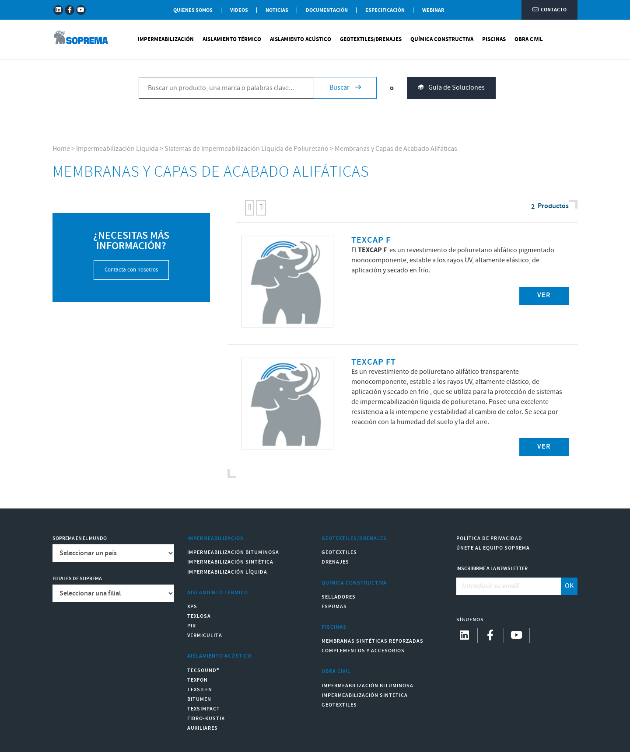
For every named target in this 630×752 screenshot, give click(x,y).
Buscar (345, 87)
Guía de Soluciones (451, 88)
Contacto (549, 10)
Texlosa (199, 616)
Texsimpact (203, 709)
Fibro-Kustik (206, 718)
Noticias (277, 10)
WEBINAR (433, 10)
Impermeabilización (166, 39)
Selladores (339, 597)
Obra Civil (528, 39)
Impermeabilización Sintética (230, 562)
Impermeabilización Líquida (117, 148)
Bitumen (199, 699)
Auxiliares (202, 728)
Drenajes (335, 562)
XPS (192, 606)
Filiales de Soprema (77, 578)
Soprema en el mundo (79, 538)
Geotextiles (339, 552)
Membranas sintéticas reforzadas (373, 641)
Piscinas (494, 39)
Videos (239, 10)
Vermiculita (204, 635)
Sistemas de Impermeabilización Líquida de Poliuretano (246, 148)
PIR (191, 626)
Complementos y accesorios (363, 651)
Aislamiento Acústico (300, 39)
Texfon (197, 680)
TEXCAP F (371, 240)
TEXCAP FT (373, 362)
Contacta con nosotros (131, 270)
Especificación (385, 10)
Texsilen (199, 689)
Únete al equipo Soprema (493, 548)
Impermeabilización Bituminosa (233, 552)
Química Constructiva (441, 39)
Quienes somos (193, 10)
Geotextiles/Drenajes (371, 39)
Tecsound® (203, 670)
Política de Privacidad (489, 538)
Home (61, 148)
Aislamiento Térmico (232, 39)
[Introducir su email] (509, 586)
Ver (544, 295)
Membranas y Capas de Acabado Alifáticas (396, 148)
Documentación (327, 10)
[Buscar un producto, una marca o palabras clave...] (226, 88)
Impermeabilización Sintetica (365, 695)
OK (569, 586)
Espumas (334, 606)
